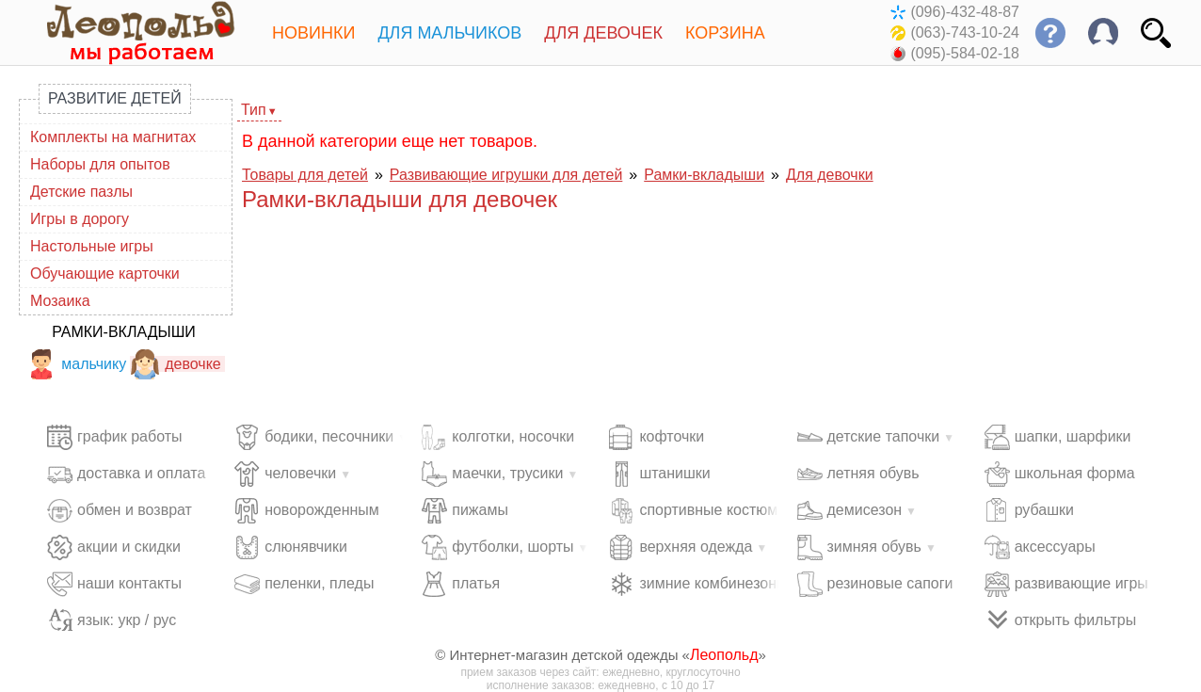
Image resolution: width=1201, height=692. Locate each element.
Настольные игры (91, 246)
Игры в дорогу (79, 219)
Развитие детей (115, 98)
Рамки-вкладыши (124, 332)
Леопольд (724, 655)
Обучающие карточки (105, 274)
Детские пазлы (81, 192)
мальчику (76, 364)
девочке (175, 364)
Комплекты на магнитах (113, 137)
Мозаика (60, 301)
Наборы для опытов (100, 164)
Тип (253, 110)
